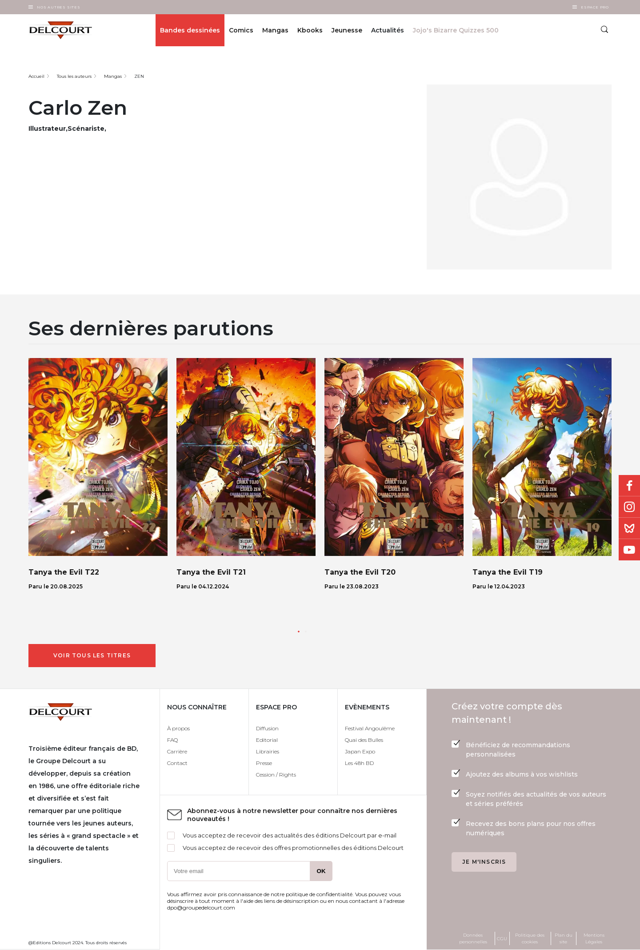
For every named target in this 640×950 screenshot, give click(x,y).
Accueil (36, 76)
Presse (264, 763)
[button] (298, 631)
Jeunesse (347, 30)
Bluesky (629, 528)
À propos (178, 728)
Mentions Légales (594, 938)
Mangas (275, 30)
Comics (241, 30)
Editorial (267, 740)
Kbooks (310, 30)
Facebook (629, 485)
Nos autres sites (58, 7)
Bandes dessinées (190, 30)
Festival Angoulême (370, 728)
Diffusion (267, 728)
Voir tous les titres (92, 655)
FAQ (172, 740)
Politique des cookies (529, 938)
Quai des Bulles (364, 740)
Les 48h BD (359, 763)
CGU (502, 939)
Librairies (267, 751)
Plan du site (563, 938)
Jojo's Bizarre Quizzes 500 (456, 30)
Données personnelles (473, 938)
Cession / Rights (276, 774)
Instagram (629, 507)
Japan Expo (360, 751)
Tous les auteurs (74, 76)
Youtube (629, 549)
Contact (177, 763)
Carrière (177, 751)
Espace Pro (595, 7)
